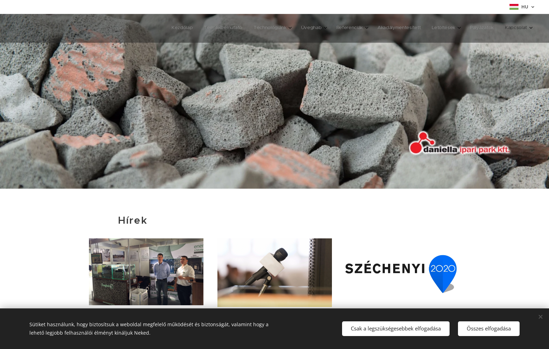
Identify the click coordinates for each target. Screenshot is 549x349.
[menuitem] (425, 28)
